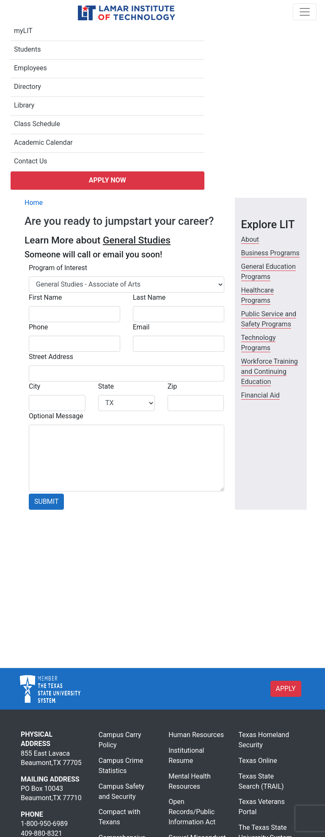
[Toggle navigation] (305, 11)
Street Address (51, 357)
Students (27, 49)
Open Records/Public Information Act (191, 812)
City (34, 386)
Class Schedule (37, 124)
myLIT (23, 31)
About (250, 239)
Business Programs (270, 253)
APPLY (286, 689)
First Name (45, 297)
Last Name (149, 297)
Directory (27, 87)
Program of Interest (58, 268)
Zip (172, 386)
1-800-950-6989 (44, 824)
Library (24, 105)
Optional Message (56, 416)
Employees (30, 68)
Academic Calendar (43, 142)
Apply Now (107, 180)
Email (141, 327)
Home (34, 203)
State (106, 386)
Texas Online (258, 761)
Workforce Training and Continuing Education (269, 371)
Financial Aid (260, 395)
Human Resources (196, 735)
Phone (38, 327)
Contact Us (30, 161)
